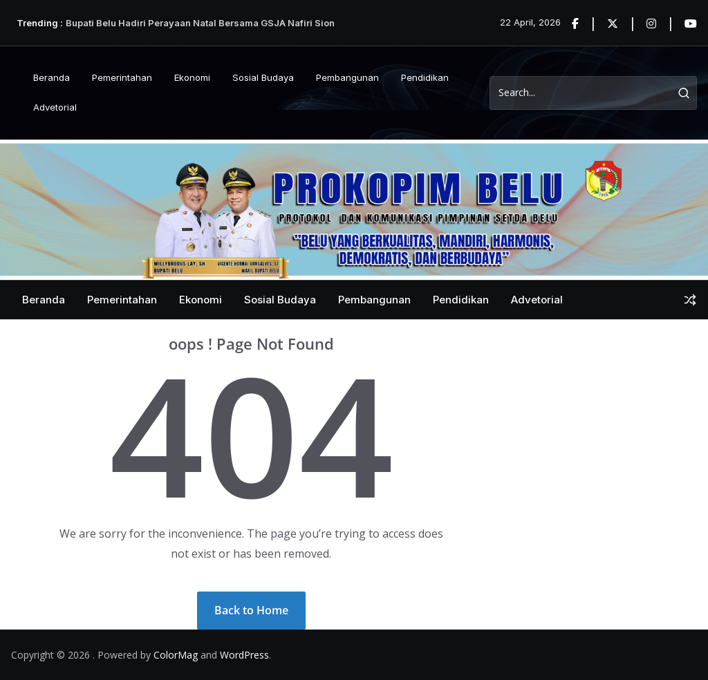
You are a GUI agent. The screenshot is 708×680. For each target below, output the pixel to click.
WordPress (244, 654)
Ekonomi (192, 77)
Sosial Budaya (263, 77)
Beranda (51, 77)
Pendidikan (425, 77)
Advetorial (55, 107)
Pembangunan (347, 77)
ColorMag (175, 654)
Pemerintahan (122, 77)
